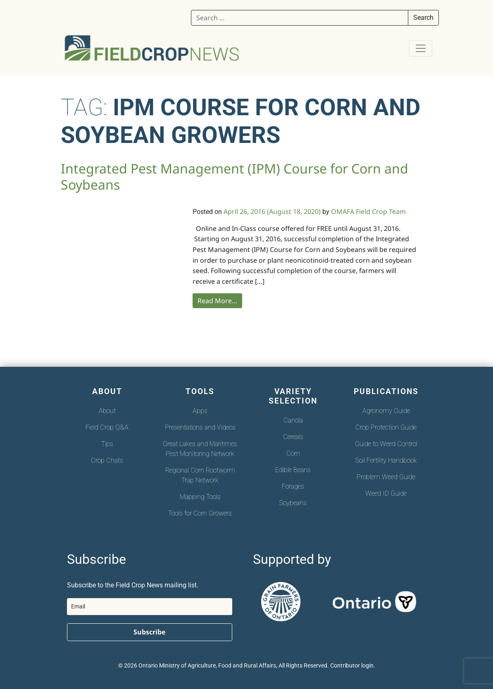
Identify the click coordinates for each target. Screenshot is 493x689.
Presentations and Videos (200, 427)
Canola (293, 420)
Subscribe (149, 632)
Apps (200, 411)
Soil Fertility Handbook (386, 460)
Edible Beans (293, 470)
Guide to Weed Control (386, 444)
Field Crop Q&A (107, 427)
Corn (293, 453)
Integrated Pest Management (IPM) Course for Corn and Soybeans (234, 176)
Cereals (293, 437)
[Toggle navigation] (420, 48)
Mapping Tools (200, 497)
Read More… (217, 300)
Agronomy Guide (386, 411)
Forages (293, 486)
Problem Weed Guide (386, 477)
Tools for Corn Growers (200, 513)
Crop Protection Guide (386, 427)
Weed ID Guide (386, 493)
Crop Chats (107, 460)
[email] (149, 606)
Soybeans (293, 503)
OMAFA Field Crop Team (368, 211)
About (107, 411)
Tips (107, 444)
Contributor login (352, 665)
